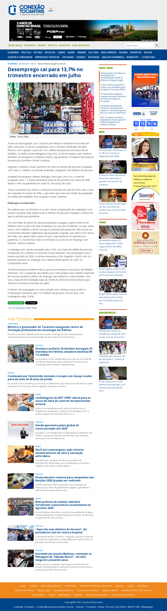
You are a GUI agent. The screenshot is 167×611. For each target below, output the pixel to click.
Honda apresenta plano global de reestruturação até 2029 (57, 426)
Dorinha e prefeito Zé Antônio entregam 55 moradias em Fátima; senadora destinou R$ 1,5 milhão (63, 352)
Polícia (51, 594)
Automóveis (71, 585)
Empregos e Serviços (47, 57)
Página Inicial (15, 45)
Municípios (64, 45)
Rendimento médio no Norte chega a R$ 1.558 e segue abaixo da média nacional (111, 245)
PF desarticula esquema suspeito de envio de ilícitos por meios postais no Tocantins (113, 97)
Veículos (50, 52)
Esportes (135, 52)
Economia (13, 52)
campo (22, 585)
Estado (38, 52)
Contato (52, 45)
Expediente (30, 45)
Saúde (71, 52)
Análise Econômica (113, 57)
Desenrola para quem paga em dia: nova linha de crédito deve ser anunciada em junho (112, 208)
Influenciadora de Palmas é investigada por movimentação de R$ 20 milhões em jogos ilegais (113, 77)
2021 (27, 63)
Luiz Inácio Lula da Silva (123, 594)
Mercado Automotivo (51, 585)
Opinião (81, 52)
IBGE (28, 308)
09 (23, 63)
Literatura (148, 57)
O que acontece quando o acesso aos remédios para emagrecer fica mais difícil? (112, 87)
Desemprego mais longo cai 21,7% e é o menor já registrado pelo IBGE (112, 153)
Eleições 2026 (44, 590)
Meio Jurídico (108, 52)
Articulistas (142, 585)
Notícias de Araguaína (97, 594)
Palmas (123, 52)
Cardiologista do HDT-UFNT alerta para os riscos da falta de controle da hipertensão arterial (63, 401)
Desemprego (19, 308)
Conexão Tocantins (24, 606)
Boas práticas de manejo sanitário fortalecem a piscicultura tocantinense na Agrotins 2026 (63, 505)
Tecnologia (13, 324)
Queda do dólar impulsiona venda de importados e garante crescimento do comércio (112, 180)
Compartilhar (16, 302)
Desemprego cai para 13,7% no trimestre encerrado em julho (45, 72)
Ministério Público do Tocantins (136, 590)
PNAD (34, 308)
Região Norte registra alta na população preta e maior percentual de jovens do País (113, 299)
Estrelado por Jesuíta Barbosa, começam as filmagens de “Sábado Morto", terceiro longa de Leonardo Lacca (63, 557)
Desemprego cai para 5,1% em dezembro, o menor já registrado (112, 359)
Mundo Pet (133, 57)
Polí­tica (26, 52)
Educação (93, 57)
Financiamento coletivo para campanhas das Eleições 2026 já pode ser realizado (64, 479)
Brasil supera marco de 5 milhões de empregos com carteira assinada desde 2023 (112, 386)
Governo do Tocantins (88, 590)
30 (20, 63)
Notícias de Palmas (24, 590)
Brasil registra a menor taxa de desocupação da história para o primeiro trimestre (112, 271)
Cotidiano (68, 57)
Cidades (80, 57)
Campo (61, 52)
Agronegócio (64, 594)
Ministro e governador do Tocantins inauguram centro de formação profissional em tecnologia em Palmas (45, 328)
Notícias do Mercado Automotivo (96, 585)
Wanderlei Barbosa (63, 590)
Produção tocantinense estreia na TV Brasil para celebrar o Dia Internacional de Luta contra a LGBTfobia (113, 109)
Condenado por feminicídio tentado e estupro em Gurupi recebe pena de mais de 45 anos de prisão (50, 377)
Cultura (93, 52)
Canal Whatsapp (81, 45)
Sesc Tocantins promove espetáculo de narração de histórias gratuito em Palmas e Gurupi (113, 121)
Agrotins (120, 585)
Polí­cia (148, 52)
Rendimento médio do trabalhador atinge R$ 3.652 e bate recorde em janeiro (112, 333)
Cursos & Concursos (20, 57)
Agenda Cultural (110, 590)
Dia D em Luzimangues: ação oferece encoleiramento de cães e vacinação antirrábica (59, 453)
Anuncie (42, 45)
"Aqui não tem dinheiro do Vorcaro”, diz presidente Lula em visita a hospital (61, 530)
